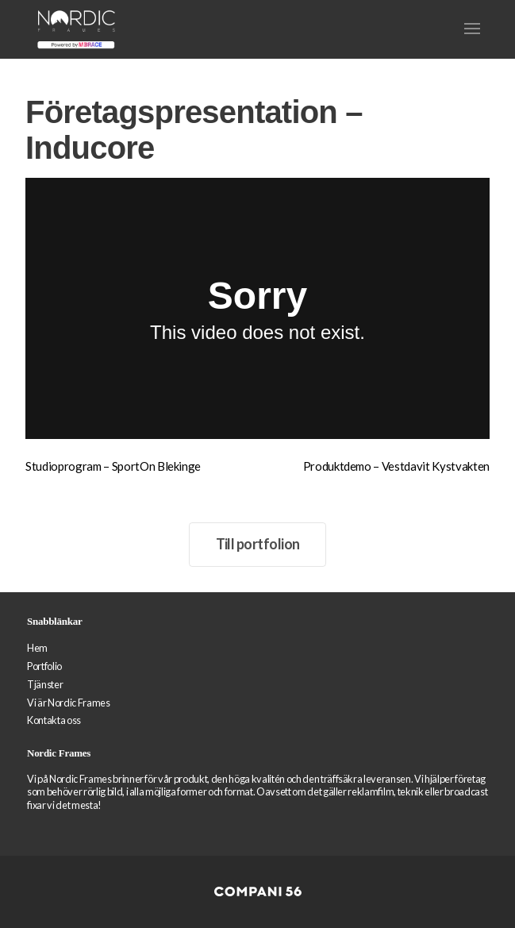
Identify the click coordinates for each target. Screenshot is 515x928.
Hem (37, 647)
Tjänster (45, 684)
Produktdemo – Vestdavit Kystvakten (396, 466)
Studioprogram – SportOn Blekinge (113, 466)
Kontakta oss (54, 720)
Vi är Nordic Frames (68, 702)
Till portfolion (258, 544)
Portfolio (44, 666)
